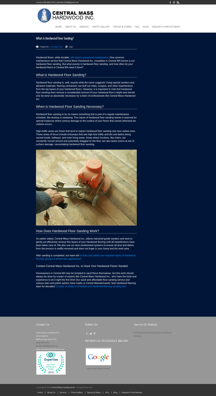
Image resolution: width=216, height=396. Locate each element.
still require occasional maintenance (89, 57)
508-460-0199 (49, 2)
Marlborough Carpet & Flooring (98, 368)
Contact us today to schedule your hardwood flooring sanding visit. (91, 286)
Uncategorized (56, 46)
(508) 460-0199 (42, 342)
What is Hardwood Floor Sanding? (55, 38)
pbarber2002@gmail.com (68, 2)
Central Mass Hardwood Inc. (63, 387)
